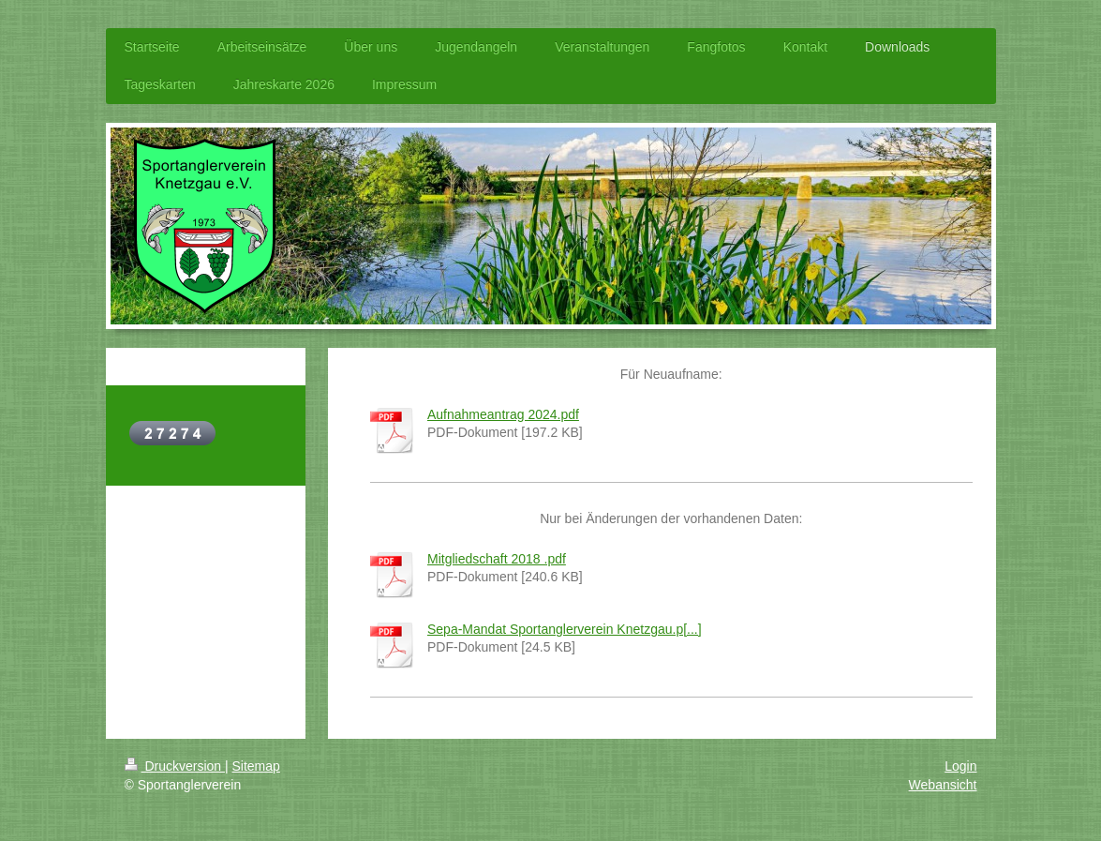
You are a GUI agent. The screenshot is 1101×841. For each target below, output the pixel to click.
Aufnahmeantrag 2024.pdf (503, 414)
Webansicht (943, 784)
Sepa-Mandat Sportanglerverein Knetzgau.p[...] (564, 629)
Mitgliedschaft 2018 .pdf (496, 558)
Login (960, 765)
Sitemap (256, 765)
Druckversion (175, 765)
